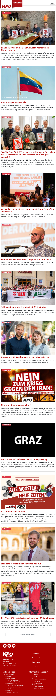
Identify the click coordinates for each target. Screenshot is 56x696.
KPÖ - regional (11, 678)
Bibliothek (13, 689)
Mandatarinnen (14, 680)
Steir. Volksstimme (15, 687)
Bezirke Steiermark (15, 682)
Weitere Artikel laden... (28, 635)
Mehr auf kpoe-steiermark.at (9, 673)
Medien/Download (12, 683)
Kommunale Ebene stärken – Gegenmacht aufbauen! (26, 259)
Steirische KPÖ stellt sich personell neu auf (21, 563)
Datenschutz (36, 658)
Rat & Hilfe (36, 676)
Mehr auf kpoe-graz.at (38, 672)
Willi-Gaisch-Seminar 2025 (13, 511)
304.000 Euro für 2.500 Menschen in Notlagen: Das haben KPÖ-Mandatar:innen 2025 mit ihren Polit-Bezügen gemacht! (28, 154)
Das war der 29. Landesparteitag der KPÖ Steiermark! (26, 357)
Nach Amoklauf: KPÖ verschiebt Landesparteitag (24, 459)
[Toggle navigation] (52, 3)
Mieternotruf (37, 678)
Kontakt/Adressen (38, 685)
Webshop (9, 690)
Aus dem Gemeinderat (40, 679)
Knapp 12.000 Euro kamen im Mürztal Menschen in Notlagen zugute (25, 48)
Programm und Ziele (12, 692)
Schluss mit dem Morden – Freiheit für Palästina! (23, 307)
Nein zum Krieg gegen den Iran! (16, 405)
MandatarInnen (38, 683)
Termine (9, 676)
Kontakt (36, 654)
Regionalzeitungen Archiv (17, 685)
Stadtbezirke (37, 681)
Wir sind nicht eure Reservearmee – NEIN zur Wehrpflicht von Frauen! (28, 210)
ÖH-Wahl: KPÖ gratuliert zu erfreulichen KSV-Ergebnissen (27, 618)
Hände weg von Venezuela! (13, 102)
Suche (36, 666)
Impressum (36, 662)
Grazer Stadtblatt (38, 686)
